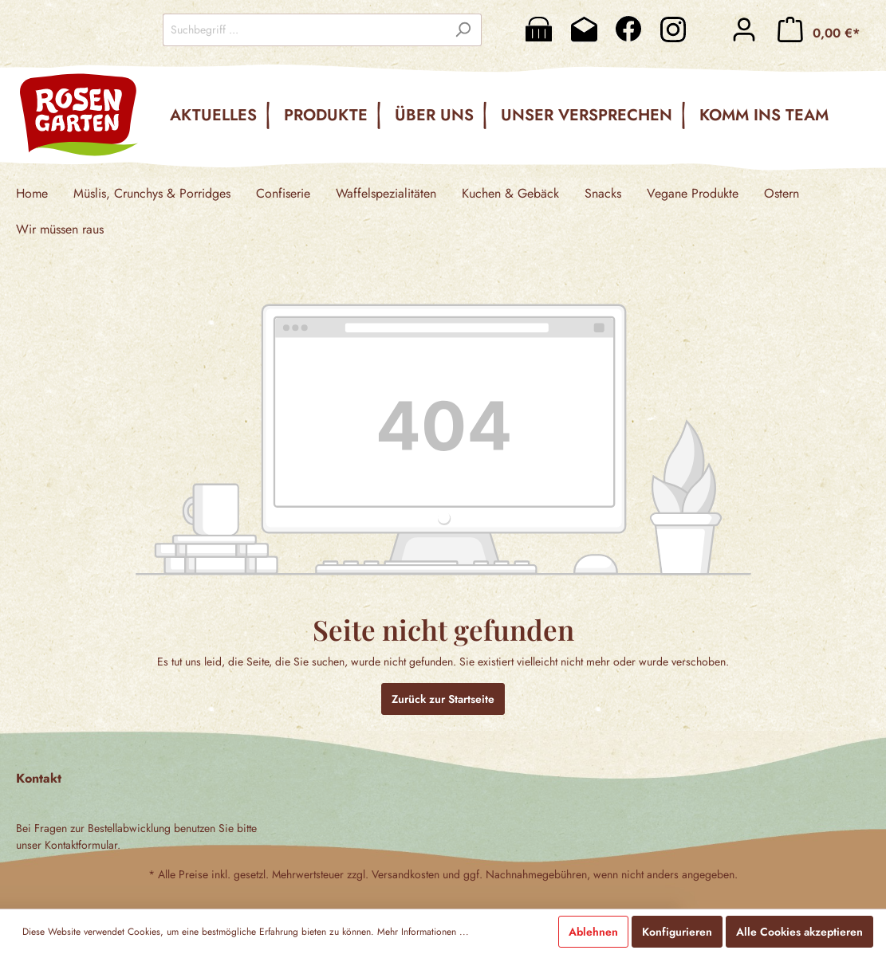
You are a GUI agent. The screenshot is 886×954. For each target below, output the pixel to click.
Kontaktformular (81, 845)
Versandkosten (405, 874)
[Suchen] (463, 30)
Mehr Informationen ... (423, 932)
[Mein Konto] (744, 29)
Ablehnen (593, 932)
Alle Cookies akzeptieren (799, 932)
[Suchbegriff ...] (304, 30)
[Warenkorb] (818, 29)
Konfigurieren (677, 932)
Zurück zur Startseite (443, 699)
